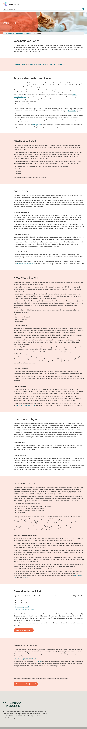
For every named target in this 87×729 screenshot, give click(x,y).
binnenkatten (72, 111)
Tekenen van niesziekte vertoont (25, 609)
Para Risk (39, 661)
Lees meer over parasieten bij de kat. (25, 659)
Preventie (28, 33)
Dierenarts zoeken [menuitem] (80, 4)
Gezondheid (19, 33)
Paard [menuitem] (66, 4)
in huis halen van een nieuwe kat (26, 264)
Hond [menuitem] (61, 4)
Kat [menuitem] (58, 4)
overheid (25, 577)
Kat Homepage (10, 33)
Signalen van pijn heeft (22, 607)
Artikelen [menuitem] (72, 4)
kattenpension (36, 125)
